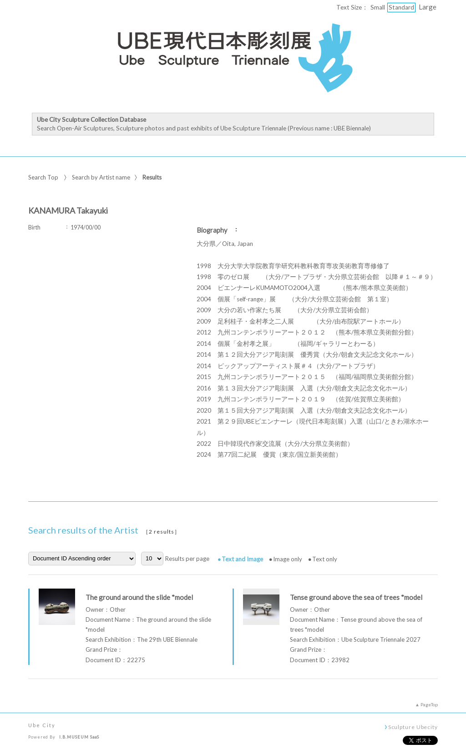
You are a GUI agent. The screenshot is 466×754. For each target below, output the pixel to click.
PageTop (429, 704)
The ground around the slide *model (139, 597)
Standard (401, 7)
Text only (324, 559)
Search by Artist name (101, 177)
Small (377, 7)
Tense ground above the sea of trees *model (356, 597)
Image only (287, 559)
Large (427, 7)
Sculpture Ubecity (413, 727)
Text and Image (242, 559)
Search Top (43, 177)
